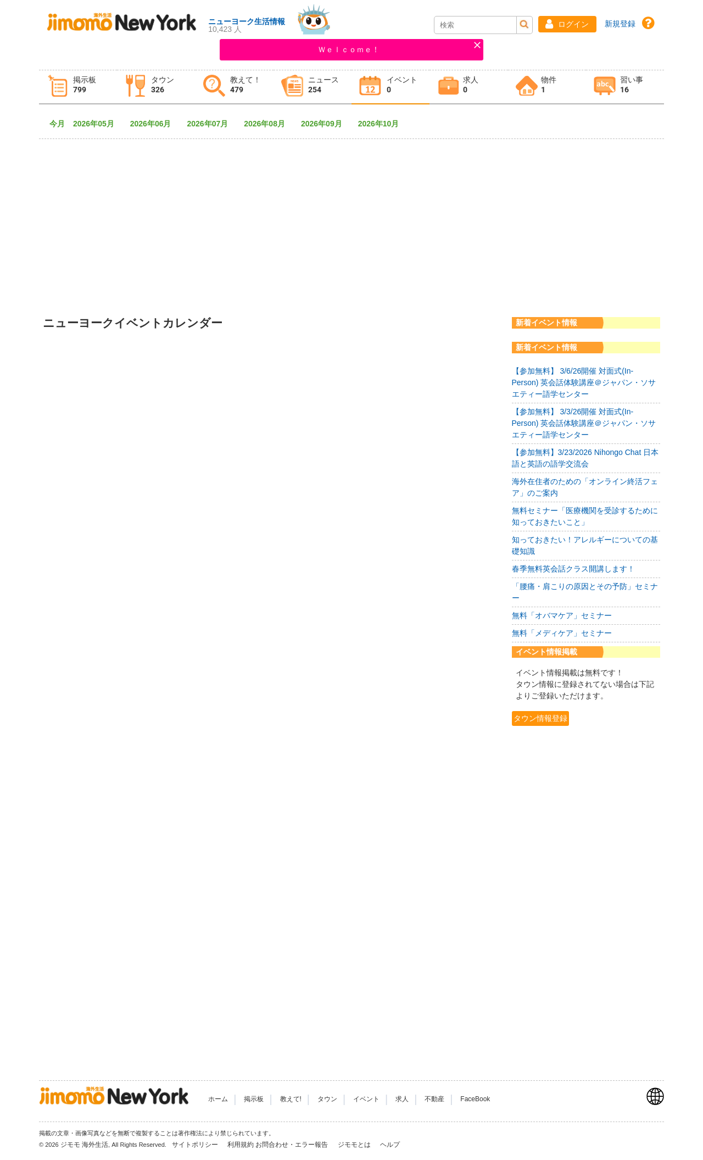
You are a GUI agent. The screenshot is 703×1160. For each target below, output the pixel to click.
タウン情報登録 (540, 718)
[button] (567, 24)
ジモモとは (355, 1144)
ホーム (218, 1099)
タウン (327, 1099)
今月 (57, 123)
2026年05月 (97, 123)
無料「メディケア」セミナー (562, 633)
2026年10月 (382, 123)
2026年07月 (211, 123)
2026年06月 (154, 123)
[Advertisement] (351, 220)
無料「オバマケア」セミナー (562, 615)
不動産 (434, 1099)
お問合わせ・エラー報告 (292, 1144)
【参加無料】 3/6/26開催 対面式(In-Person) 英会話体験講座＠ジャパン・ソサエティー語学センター (584, 382)
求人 (402, 1099)
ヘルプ (390, 1144)
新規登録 (620, 23)
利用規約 (240, 1144)
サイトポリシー (196, 1144)
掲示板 (254, 1099)
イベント (366, 1099)
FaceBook (475, 1099)
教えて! (291, 1099)
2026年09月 (325, 123)
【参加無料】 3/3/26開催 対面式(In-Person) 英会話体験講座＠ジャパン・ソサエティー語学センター (584, 423)
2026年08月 (268, 123)
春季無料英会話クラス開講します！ (573, 568)
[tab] (78, 87)
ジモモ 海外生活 (84, 1144)
